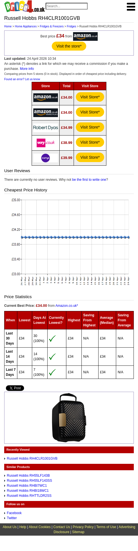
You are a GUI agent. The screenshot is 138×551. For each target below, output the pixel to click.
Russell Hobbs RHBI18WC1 (28, 491)
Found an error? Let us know (22, 79)
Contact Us (61, 527)
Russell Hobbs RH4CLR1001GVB (32, 458)
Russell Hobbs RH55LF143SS (29, 481)
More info (27, 69)
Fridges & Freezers (52, 26)
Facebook (14, 513)
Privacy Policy (83, 527)
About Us (10, 527)
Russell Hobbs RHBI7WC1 (27, 486)
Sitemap (78, 532)
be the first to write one (89, 180)
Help (22, 527)
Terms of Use (106, 527)
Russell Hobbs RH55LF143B (28, 476)
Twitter (12, 518)
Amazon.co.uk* (66, 306)
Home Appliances (26, 26)
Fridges (71, 26)
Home (8, 26)
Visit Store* (90, 97)
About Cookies (40, 527)
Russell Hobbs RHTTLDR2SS (29, 496)
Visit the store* (68, 46)
